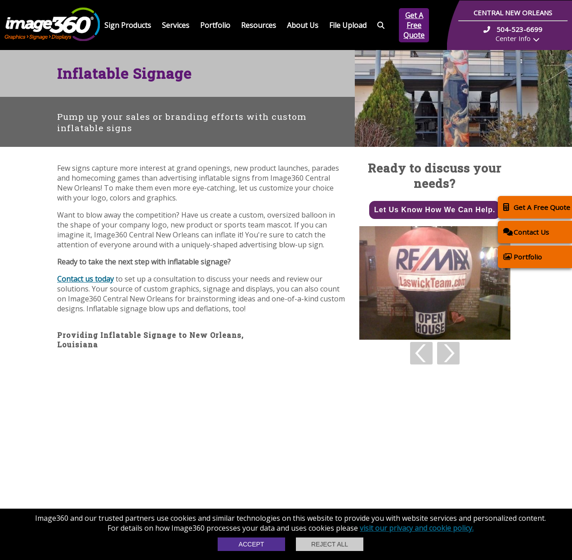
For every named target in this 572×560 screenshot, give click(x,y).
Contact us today (85, 279)
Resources (258, 25)
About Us (302, 25)
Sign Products (127, 25)
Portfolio (215, 25)
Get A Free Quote (414, 25)
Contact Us (526, 232)
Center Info (513, 38)
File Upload (347, 25)
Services (175, 25)
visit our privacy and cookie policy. (417, 528)
